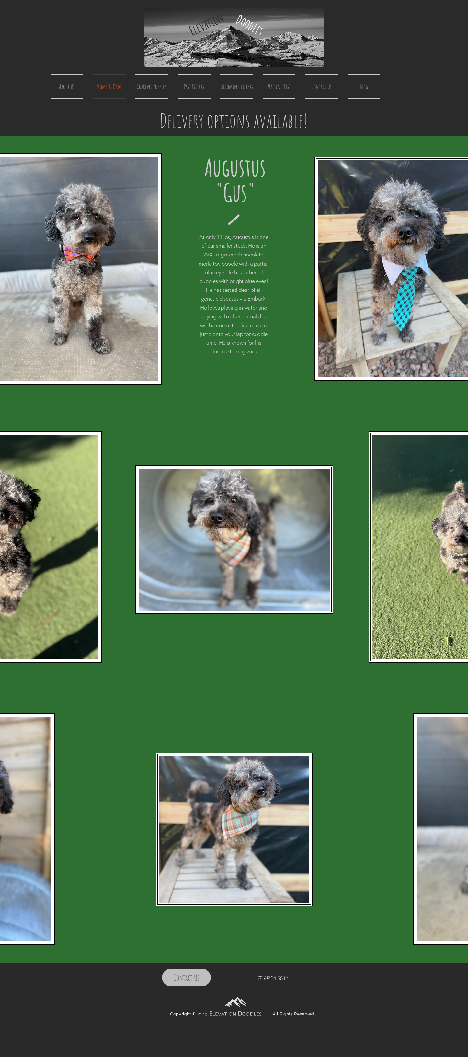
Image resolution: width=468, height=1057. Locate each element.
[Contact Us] (186, 977)
